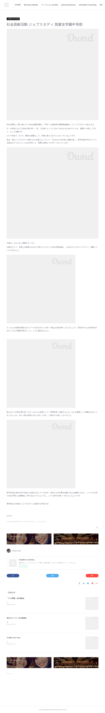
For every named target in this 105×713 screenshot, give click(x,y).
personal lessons (82, 5)
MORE (96, 5)
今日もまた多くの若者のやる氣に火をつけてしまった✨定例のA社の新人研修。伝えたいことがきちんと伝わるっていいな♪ (43, 642)
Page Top (52, 701)
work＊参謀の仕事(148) (12, 521)
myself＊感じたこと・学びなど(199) (36, 521)
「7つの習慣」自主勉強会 (15, 598)
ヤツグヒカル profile (63, 5)
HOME (32, 5)
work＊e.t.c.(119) (23, 521)
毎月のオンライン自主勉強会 (17, 618)
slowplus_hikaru (16, 551)
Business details (45, 5)
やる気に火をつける (13, 638)
